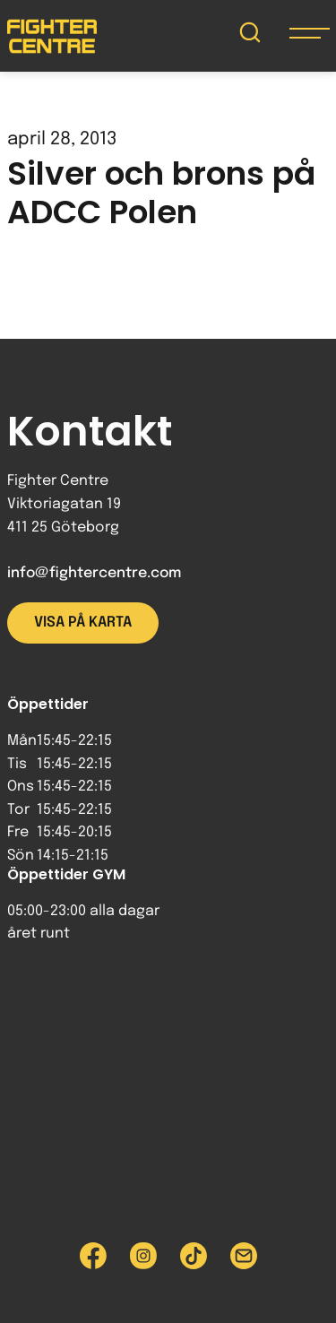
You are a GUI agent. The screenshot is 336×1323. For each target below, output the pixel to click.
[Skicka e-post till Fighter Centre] (243, 1255)
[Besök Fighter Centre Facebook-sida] (93, 1255)
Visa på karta (83, 622)
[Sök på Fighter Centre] (250, 36)
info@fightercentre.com (94, 573)
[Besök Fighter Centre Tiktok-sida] (193, 1255)
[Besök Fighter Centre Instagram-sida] (143, 1255)
